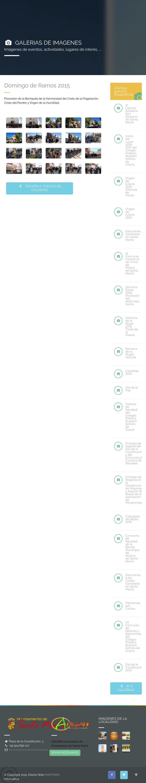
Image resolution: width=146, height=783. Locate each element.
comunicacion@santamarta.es (28, 749)
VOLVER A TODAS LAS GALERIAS (39, 188)
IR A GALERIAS (126, 688)
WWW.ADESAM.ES (65, 752)
